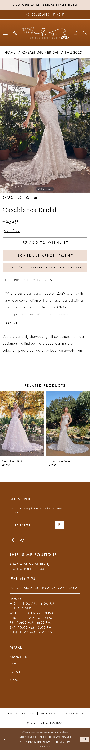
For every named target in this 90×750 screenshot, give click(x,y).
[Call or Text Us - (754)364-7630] (15, 33)
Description (16, 279)
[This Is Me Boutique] (45, 33)
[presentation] (22, 423)
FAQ (13, 664)
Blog (14, 680)
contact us (37, 350)
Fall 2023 (73, 52)
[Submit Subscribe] (59, 525)
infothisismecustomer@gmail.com (44, 588)
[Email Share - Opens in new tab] (35, 197)
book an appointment (66, 350)
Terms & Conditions (21, 713)
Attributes (42, 279)
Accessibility (74, 713)
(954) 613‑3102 (23, 578)
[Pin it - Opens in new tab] (27, 198)
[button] (5, 33)
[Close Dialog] (4, 739)
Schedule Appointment (45, 256)
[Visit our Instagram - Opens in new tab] (12, 539)
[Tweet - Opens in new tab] (19, 198)
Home (10, 52)
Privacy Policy (50, 713)
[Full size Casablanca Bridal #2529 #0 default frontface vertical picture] (45, 125)
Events (16, 672)
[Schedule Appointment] (45, 14)
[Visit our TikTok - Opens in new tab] (22, 539)
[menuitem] (5, 33)
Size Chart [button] (12, 230)
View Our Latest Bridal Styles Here (44, 5)
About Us (18, 657)
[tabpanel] (45, 125)
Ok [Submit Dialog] (85, 739)
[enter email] (37, 525)
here (47, 746)
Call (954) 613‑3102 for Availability (45, 267)
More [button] (12, 323)
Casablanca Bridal (40, 52)
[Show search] (85, 33)
